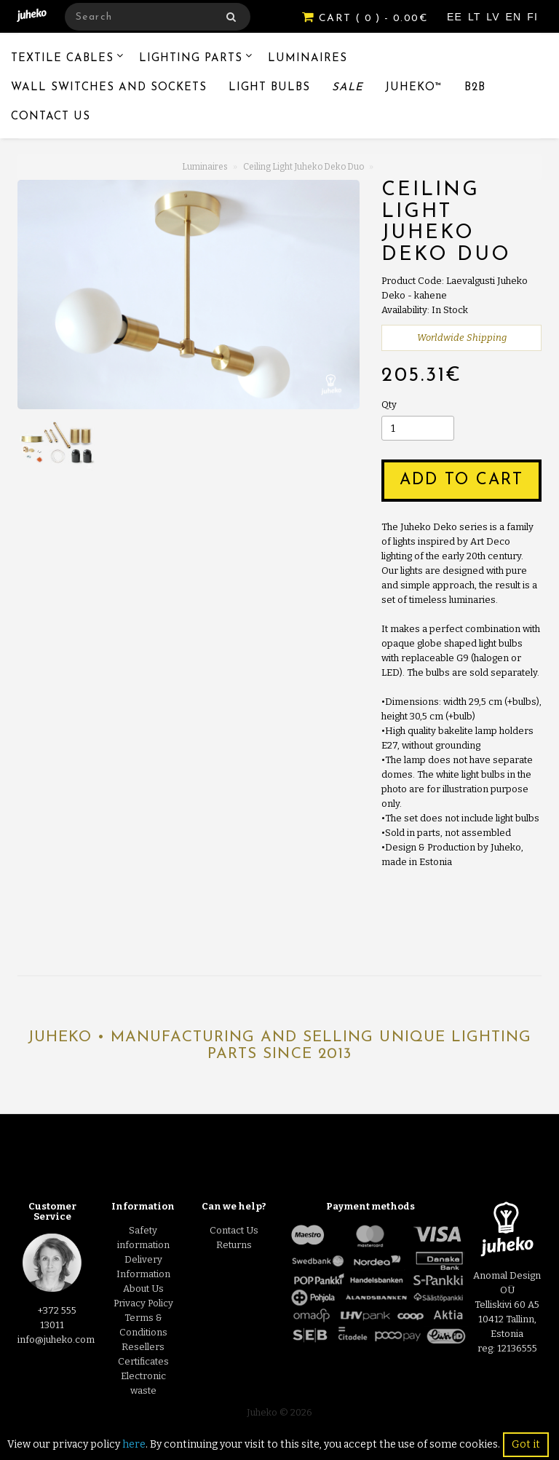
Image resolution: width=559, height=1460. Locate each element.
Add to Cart (461, 480)
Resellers (143, 1346)
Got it (526, 1444)
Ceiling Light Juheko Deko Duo (303, 167)
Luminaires (307, 58)
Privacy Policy (143, 1303)
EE (456, 17)
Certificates (143, 1361)
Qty (389, 404)
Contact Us (50, 116)
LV (494, 17)
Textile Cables (62, 58)
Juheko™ (414, 87)
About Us (143, 1288)
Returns (234, 1244)
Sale (347, 87)
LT (476, 17)
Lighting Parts (190, 58)
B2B (474, 87)
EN (516, 17)
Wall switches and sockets (109, 87)
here (134, 1444)
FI (532, 17)
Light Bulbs (269, 87)
